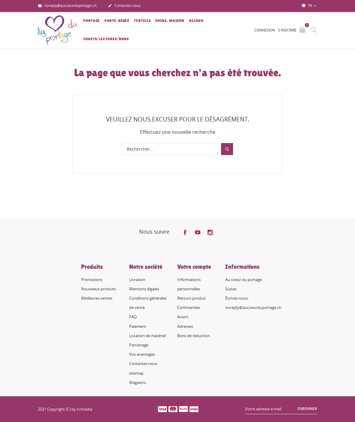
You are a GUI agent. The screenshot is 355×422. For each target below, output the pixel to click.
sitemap (136, 373)
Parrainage (138, 345)
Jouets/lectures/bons (106, 39)
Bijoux (196, 21)
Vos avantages (142, 354)
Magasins (137, 382)
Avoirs (182, 316)
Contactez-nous (124, 6)
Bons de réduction (193, 335)
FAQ (133, 316)
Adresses (185, 326)
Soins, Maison (169, 21)
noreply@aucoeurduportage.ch (67, 6)
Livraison (137, 279)
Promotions (91, 279)
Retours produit (191, 298)
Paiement (137, 326)
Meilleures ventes (96, 298)
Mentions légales (144, 289)
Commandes (188, 307)
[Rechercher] (170, 149)
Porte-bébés (117, 21)
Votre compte (194, 266)
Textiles (142, 21)
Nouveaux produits (98, 289)
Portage (91, 21)
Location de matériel (147, 335)
